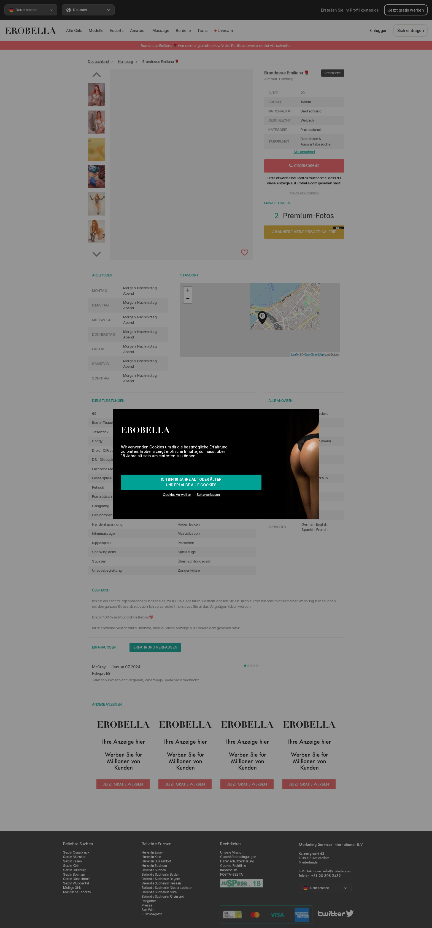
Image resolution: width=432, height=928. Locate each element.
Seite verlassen (208, 495)
